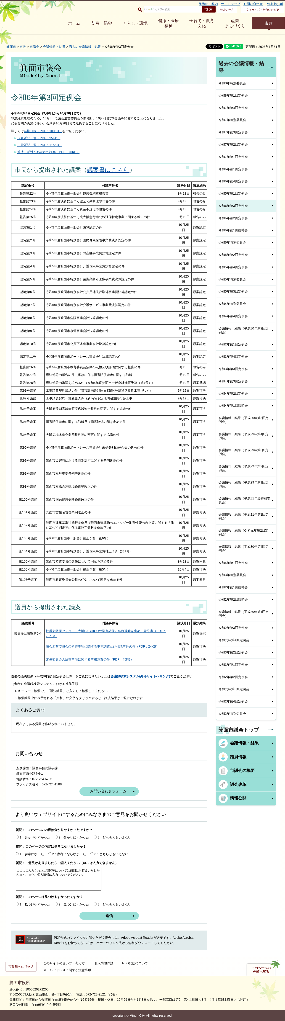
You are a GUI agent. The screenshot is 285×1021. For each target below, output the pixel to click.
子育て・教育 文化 (201, 23)
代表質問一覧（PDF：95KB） (38, 138)
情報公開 (238, 798)
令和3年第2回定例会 (233, 652)
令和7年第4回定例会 (233, 108)
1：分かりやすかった (35, 837)
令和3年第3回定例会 (233, 369)
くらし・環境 (135, 23)
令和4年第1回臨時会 (233, 405)
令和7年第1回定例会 (233, 157)
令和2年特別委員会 (232, 713)
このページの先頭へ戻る (261, 969)
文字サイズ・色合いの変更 (262, 9)
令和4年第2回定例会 (233, 393)
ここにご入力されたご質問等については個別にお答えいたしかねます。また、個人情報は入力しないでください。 (58, 879)
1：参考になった (32, 854)
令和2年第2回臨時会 (233, 599)
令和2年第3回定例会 (233, 628)
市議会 (34, 47)
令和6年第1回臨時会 (233, 230)
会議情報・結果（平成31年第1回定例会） (244, 516)
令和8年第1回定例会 (233, 95)
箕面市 (11, 47)
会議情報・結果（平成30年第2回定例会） (244, 330)
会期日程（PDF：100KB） (43, 131)
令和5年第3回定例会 (233, 291)
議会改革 (238, 784)
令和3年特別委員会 (232, 575)
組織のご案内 (208, 4)
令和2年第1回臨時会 (233, 587)
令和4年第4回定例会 (233, 316)
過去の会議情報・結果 (85, 47)
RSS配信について (135, 963)
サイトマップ (230, 4)
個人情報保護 (103, 963)
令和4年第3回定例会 (233, 381)
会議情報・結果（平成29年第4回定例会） (244, 436)
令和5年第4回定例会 (233, 267)
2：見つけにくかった (74, 904)
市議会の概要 (242, 770)
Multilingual (275, 4)
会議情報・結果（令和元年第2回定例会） (243, 532)
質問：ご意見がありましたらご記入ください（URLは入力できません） (67, 863)
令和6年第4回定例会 (233, 181)
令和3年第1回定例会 (233, 664)
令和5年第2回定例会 (233, 255)
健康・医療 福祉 (168, 23)
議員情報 (238, 757)
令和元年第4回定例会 (234, 640)
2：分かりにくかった (74, 837)
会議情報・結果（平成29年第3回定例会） (244, 452)
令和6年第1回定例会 (233, 169)
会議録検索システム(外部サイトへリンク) (140, 676)
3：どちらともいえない (114, 837)
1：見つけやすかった (35, 904)
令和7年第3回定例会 (233, 132)
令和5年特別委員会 (232, 279)
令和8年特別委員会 (232, 83)
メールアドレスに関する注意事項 (67, 970)
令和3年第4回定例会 (233, 356)
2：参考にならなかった (69, 854)
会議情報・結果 (54, 47)
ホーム (74, 23)
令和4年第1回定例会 (233, 563)
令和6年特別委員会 (232, 242)
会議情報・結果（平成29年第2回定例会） (244, 468)
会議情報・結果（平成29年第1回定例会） (244, 484)
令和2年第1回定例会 (233, 344)
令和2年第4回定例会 (233, 701)
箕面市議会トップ (238, 730)
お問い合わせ (253, 4)
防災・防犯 (102, 23)
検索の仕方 (227, 9)
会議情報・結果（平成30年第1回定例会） (244, 613)
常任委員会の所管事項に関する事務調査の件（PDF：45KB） (90, 659)
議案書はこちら (108, 169)
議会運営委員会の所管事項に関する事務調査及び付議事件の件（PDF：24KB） (102, 646)
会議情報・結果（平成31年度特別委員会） (244, 500)
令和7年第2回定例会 (233, 144)
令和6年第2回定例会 (233, 218)
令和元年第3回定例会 (234, 689)
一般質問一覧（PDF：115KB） (39, 145)
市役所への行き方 (21, 966)
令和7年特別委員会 (232, 120)
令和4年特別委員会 (232, 304)
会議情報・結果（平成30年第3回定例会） (244, 420)
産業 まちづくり (235, 23)
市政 (268, 23)
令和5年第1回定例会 (233, 193)
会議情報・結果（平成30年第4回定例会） (244, 548)
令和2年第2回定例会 (233, 677)
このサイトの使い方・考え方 (64, 963)
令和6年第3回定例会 (233, 206)
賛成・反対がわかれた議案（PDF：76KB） (48, 152)
